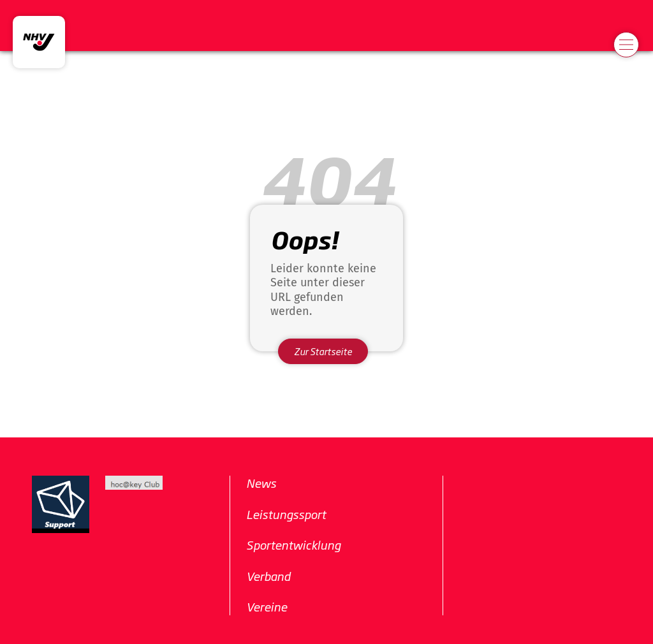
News (261, 482)
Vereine (266, 606)
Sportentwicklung (293, 544)
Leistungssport (286, 514)
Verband (268, 575)
